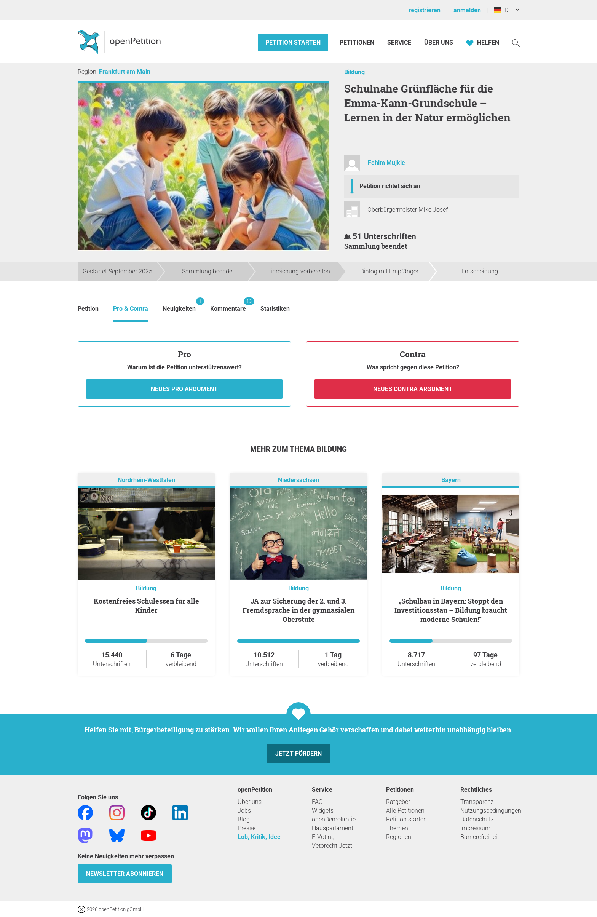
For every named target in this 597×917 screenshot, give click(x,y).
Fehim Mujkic (386, 162)
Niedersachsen (298, 480)
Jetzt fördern (298, 753)
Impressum (475, 828)
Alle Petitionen (405, 810)
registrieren (425, 10)
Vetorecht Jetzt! (333, 845)
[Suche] (516, 42)
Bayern (451, 480)
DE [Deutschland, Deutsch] (503, 10)
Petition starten (293, 42)
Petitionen (358, 42)
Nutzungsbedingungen (490, 810)
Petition (88, 308)
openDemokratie (334, 819)
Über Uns (438, 42)
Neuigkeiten (179, 304)
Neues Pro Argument (184, 389)
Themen (397, 828)
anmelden (467, 10)
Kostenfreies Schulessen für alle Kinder (146, 605)
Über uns (250, 801)
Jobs (244, 810)
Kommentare (228, 304)
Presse (246, 828)
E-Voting (323, 836)
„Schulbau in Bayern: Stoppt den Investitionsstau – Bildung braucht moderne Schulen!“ (450, 610)
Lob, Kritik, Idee (259, 836)
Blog (244, 819)
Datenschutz (477, 819)
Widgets (323, 810)
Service (399, 42)
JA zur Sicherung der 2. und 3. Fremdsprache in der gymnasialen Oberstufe (298, 610)
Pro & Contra (130, 308)
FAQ (317, 801)
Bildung (354, 72)
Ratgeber (398, 801)
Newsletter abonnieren (124, 873)
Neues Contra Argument (412, 389)
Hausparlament (332, 828)
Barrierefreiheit (479, 836)
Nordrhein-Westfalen (146, 480)
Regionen (398, 836)
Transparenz (477, 801)
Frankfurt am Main (124, 71)
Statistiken (275, 308)
